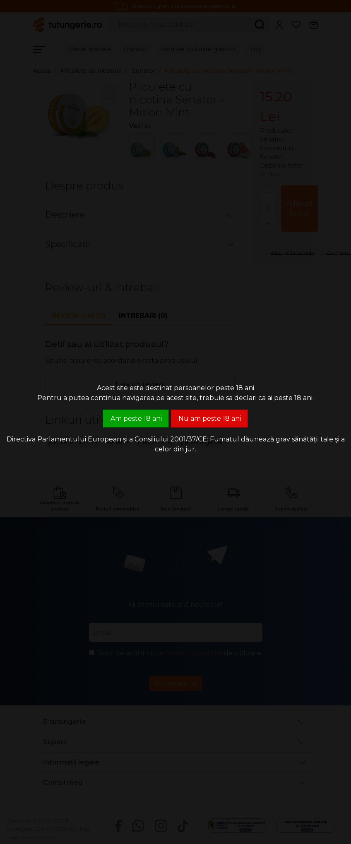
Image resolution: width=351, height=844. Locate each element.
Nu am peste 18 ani (209, 418)
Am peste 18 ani (136, 418)
